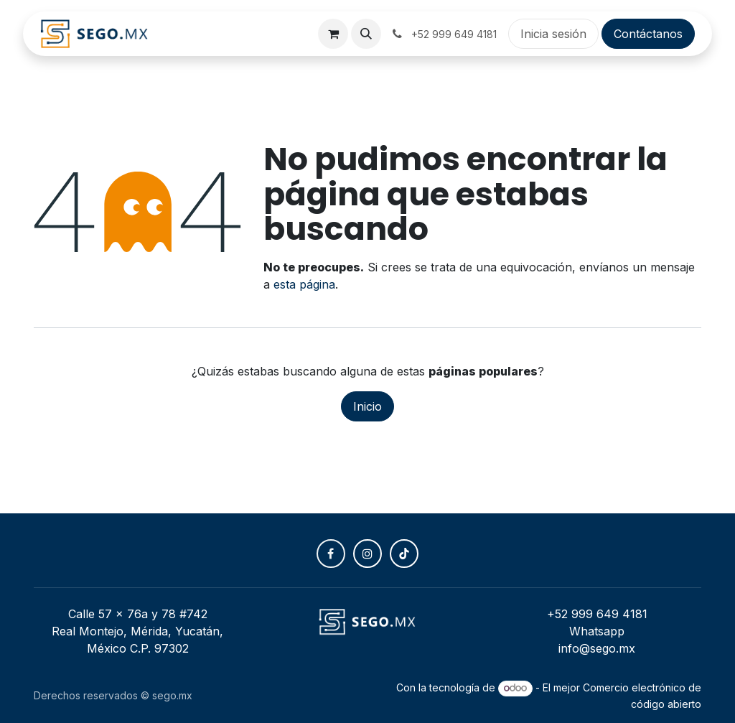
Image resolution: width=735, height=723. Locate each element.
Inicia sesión (553, 34)
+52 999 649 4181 (597, 614)
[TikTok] (404, 553)
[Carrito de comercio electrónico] (333, 34)
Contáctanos (648, 34)
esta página (304, 284)
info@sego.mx (596, 648)
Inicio (367, 406)
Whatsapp (596, 631)
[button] (366, 34)
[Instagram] (367, 553)
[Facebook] (331, 553)
